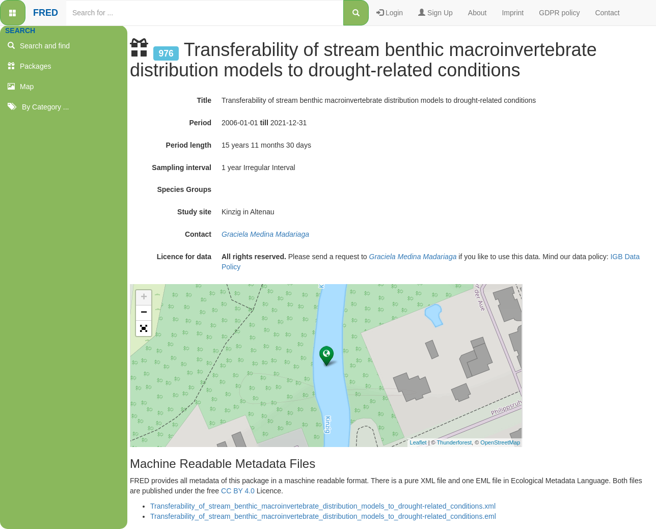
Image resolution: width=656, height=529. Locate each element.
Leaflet (418, 442)
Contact (607, 13)
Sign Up (435, 13)
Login (389, 13)
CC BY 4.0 (238, 491)
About (477, 13)
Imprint (513, 13)
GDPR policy (559, 13)
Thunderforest (454, 442)
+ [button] (144, 297)
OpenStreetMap (500, 442)
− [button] (144, 313)
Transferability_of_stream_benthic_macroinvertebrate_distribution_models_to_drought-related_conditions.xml (323, 506)
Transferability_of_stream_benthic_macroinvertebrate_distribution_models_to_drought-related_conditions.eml (323, 516)
